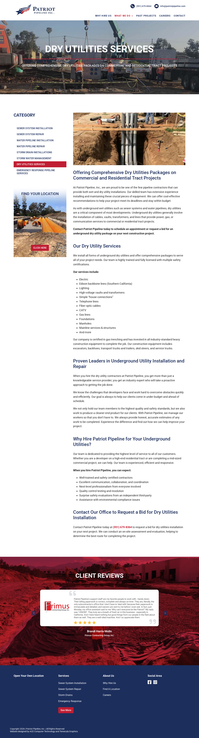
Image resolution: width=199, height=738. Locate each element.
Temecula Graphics (69, 731)
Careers (107, 695)
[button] (33, 613)
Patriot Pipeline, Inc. (35, 729)
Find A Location (111, 689)
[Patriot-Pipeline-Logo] (35, 5)
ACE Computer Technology (42, 731)
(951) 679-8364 (140, 6)
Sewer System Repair (69, 689)
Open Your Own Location (29, 675)
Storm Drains (65, 695)
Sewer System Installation (72, 683)
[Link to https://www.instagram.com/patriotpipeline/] (155, 682)
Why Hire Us (109, 683)
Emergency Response (69, 701)
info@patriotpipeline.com (169, 6)
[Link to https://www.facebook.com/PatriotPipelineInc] (149, 682)
